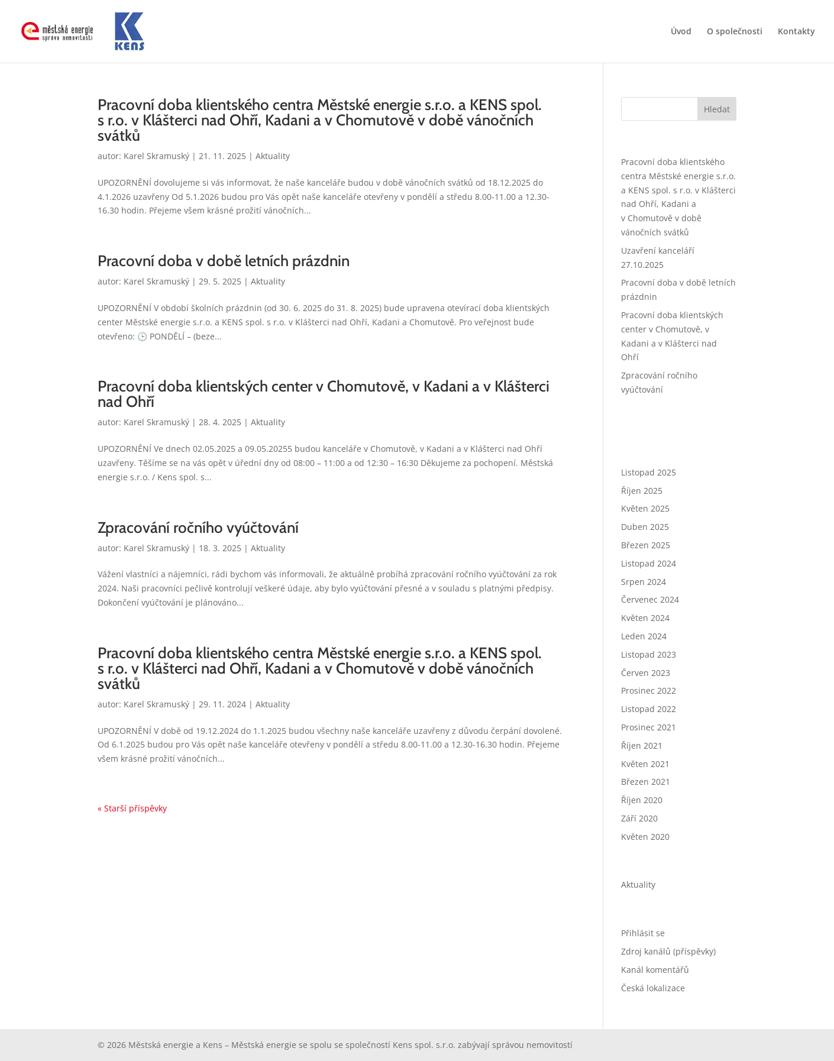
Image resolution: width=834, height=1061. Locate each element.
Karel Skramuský (156, 155)
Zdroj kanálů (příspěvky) (668, 951)
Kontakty (796, 32)
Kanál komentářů (655, 969)
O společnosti (734, 32)
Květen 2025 (645, 508)
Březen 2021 (645, 781)
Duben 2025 (645, 526)
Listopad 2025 (648, 472)
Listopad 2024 (648, 563)
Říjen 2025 (641, 490)
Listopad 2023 (648, 654)
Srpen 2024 (643, 581)
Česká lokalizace (653, 988)
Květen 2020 (645, 836)
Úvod (681, 32)
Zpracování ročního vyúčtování (198, 527)
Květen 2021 (645, 763)
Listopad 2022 (648, 708)
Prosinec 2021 (648, 727)
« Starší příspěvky (132, 808)
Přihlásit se (643, 933)
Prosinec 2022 (648, 690)
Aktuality (273, 155)
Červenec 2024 (650, 599)
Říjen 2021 (641, 745)
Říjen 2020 (641, 800)
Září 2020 (639, 818)
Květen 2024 (645, 617)
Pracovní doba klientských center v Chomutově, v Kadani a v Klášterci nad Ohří (323, 394)
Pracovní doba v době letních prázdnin (224, 260)
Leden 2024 (644, 636)
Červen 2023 (645, 672)
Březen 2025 (645, 545)
